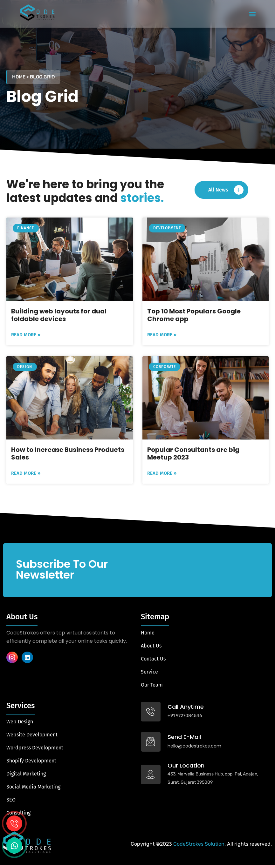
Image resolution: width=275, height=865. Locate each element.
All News (226, 190)
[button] (252, 14)
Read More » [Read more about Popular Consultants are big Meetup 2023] (161, 473)
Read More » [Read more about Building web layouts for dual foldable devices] (25, 335)
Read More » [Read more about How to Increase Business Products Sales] (25, 473)
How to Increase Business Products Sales (67, 453)
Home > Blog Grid (33, 77)
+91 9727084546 (185, 715)
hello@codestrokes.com (194, 746)
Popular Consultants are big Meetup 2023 (193, 453)
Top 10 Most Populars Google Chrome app (194, 315)
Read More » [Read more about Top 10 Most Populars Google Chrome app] (161, 335)
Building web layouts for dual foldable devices (59, 315)
